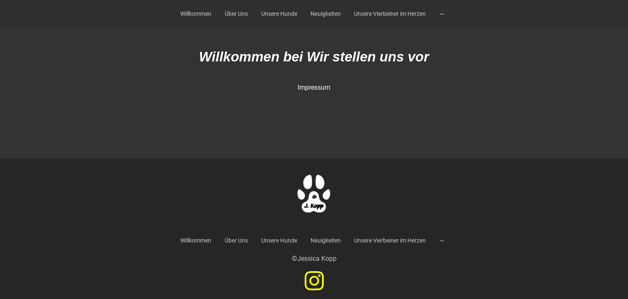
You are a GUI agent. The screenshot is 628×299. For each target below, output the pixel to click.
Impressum (314, 87)
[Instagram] (314, 281)
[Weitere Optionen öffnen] (442, 13)
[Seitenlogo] (314, 195)
